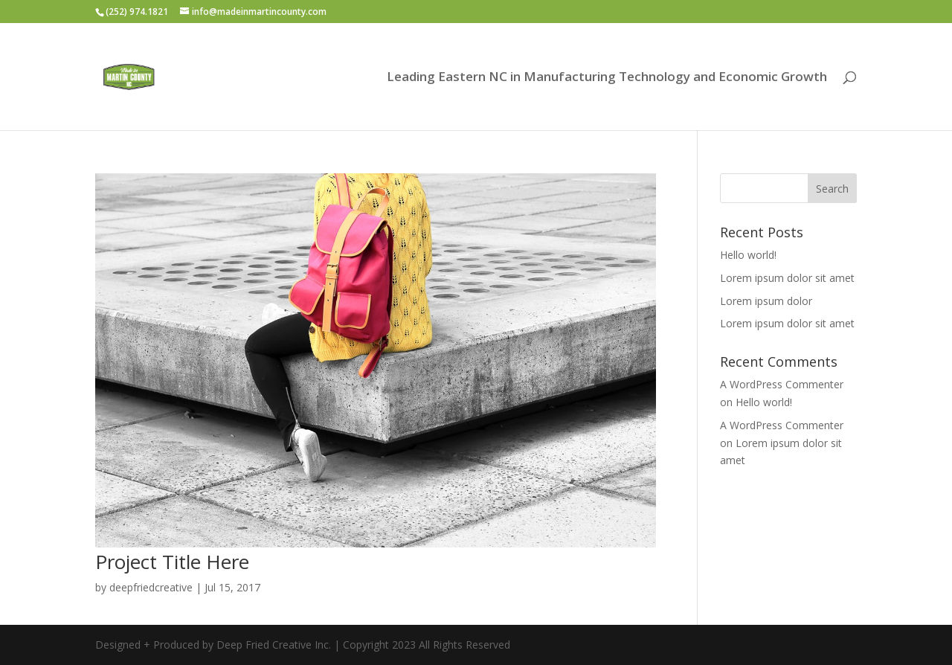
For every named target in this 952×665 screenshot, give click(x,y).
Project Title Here (172, 561)
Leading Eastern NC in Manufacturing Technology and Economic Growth (607, 78)
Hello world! (748, 255)
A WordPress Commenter (781, 384)
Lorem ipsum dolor (766, 301)
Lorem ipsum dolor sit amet (787, 278)
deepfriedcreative (151, 587)
